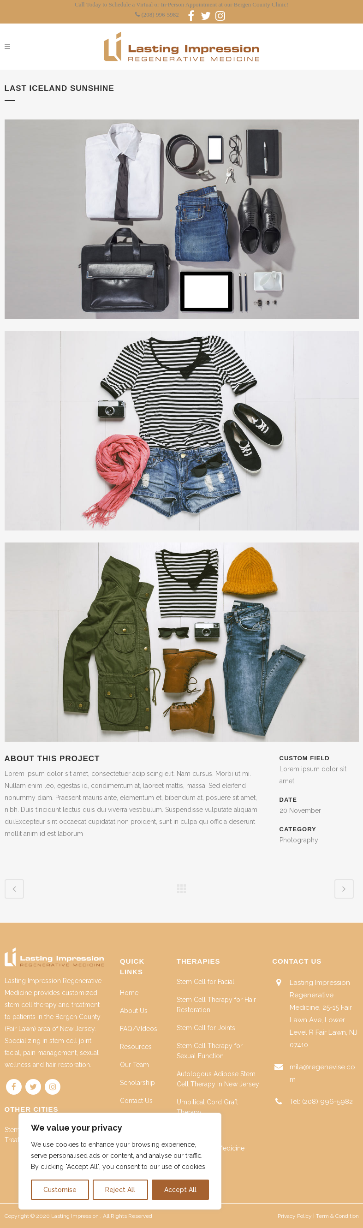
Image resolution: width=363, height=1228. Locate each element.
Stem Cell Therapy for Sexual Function (210, 1051)
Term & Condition (337, 1216)
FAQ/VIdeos (138, 1028)
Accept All (180, 1189)
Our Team (134, 1064)
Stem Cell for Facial (205, 981)
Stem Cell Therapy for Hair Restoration (216, 1004)
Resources (136, 1046)
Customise (60, 1189)
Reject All (120, 1189)
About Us (134, 1010)
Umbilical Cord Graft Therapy (207, 1107)
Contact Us (136, 1100)
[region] (119, 1161)
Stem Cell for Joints (206, 1027)
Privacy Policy (295, 1216)
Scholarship (137, 1082)
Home (129, 992)
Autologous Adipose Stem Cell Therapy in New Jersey (218, 1079)
